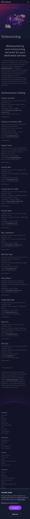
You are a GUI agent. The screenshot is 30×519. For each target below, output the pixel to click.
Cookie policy (21, 499)
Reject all (15, 514)
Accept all (15, 508)
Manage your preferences (10, 503)
